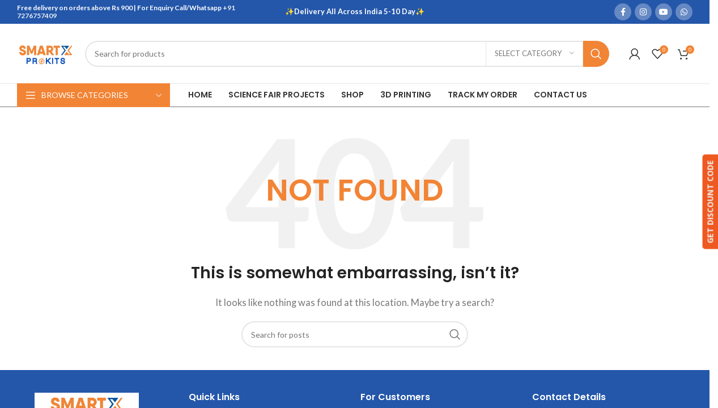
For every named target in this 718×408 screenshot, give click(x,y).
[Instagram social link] (643, 11)
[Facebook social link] (622, 11)
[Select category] (534, 54)
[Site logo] (45, 52)
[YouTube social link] (663, 11)
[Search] (347, 54)
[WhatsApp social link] (683, 11)
